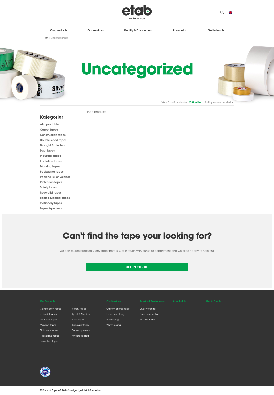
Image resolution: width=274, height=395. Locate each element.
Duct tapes (47, 150)
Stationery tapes (51, 203)
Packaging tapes (51, 171)
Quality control (148, 308)
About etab (180, 30)
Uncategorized (80, 335)
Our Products (47, 301)
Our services (96, 30)
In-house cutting (115, 314)
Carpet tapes (49, 129)
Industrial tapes (50, 155)
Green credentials (149, 314)
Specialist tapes (50, 192)
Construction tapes (53, 135)
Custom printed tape (117, 308)
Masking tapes (50, 166)
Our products (58, 30)
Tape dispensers (51, 208)
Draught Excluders (52, 145)
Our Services (113, 301)
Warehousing (113, 324)
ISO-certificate (147, 319)
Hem (45, 37)
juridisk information (90, 390)
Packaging (112, 319)
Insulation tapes (51, 161)
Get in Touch (213, 301)
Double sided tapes (53, 140)
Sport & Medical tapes (55, 198)
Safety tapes (48, 187)
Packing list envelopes (55, 177)
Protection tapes (51, 182)
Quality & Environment (138, 30)
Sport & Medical (81, 314)
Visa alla (195, 102)
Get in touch (216, 30)
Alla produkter (49, 124)
